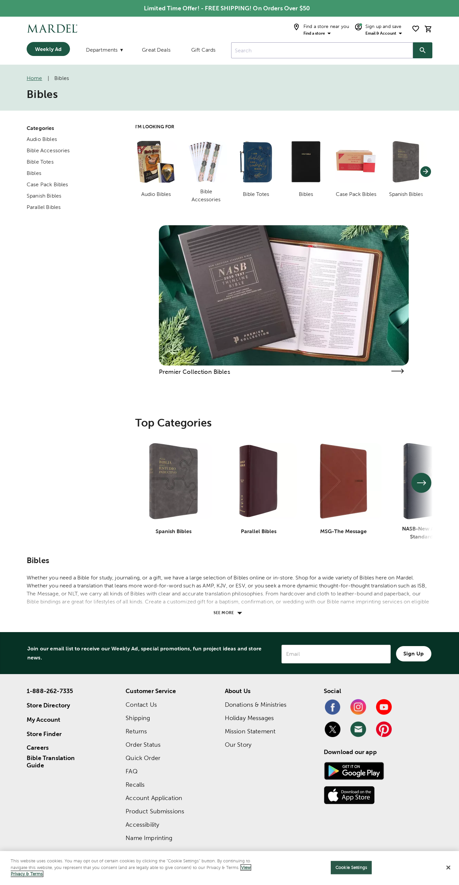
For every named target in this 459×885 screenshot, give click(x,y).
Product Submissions (155, 811)
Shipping (138, 717)
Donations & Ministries (255, 704)
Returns (136, 731)
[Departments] (104, 51)
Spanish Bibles (44, 196)
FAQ (131, 771)
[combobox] (322, 50)
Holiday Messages (249, 717)
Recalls (135, 784)
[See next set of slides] (421, 483)
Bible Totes (40, 162)
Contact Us (141, 704)
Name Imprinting (149, 837)
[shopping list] (415, 28)
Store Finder (44, 733)
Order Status (143, 744)
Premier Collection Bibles (194, 371)
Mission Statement (250, 731)
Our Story (238, 744)
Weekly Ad (48, 49)
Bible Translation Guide (51, 761)
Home (34, 78)
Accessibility (142, 824)
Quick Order (143, 757)
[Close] (448, 867)
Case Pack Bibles (47, 184)
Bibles (34, 173)
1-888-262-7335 (50, 690)
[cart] (428, 28)
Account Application (154, 797)
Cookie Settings (351, 867)
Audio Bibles (42, 139)
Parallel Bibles (44, 207)
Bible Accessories (48, 150)
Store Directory (48, 705)
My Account (44, 719)
